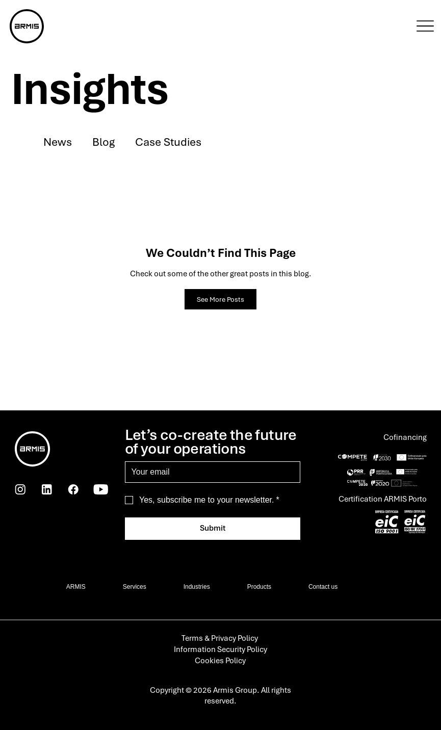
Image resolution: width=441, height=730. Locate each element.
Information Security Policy (220, 649)
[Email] (209, 472)
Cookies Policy (220, 661)
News (57, 142)
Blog (103, 142)
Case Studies (168, 142)
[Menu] (425, 26)
